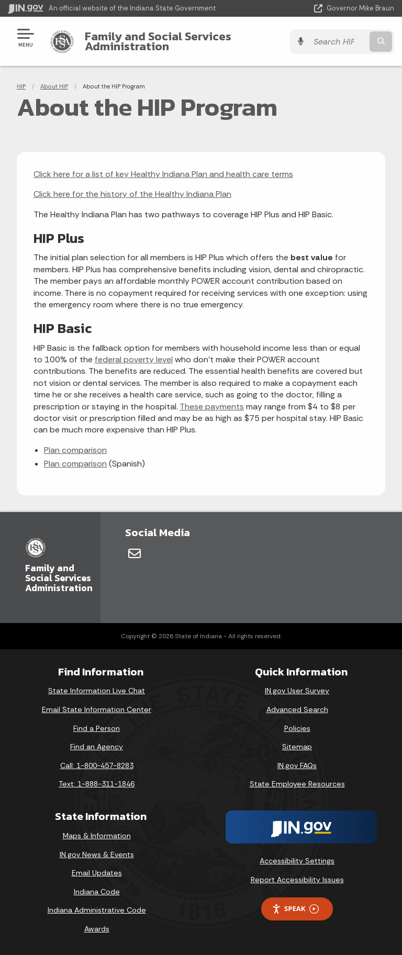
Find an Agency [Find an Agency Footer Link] (96, 746)
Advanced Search (297, 709)
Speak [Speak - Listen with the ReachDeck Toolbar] (295, 909)
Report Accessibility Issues (297, 879)
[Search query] (337, 41)
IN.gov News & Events (97, 854)
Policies (297, 728)
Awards (96, 929)
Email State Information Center (96, 709)
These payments (212, 406)
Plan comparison (75, 450)
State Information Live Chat (96, 690)
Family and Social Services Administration (158, 41)
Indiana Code (97, 891)
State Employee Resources (297, 784)
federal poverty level (134, 359)
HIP (21, 86)
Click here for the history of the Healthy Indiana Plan (132, 193)
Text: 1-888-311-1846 (97, 784)
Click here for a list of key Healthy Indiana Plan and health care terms (163, 174)
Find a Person (96, 728)
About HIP (54, 86)
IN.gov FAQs (297, 765)
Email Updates (97, 873)
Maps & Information (97, 835)
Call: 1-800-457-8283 (96, 765)
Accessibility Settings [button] (297, 860)
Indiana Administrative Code (97, 910)
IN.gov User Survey (297, 690)
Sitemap (297, 746)
